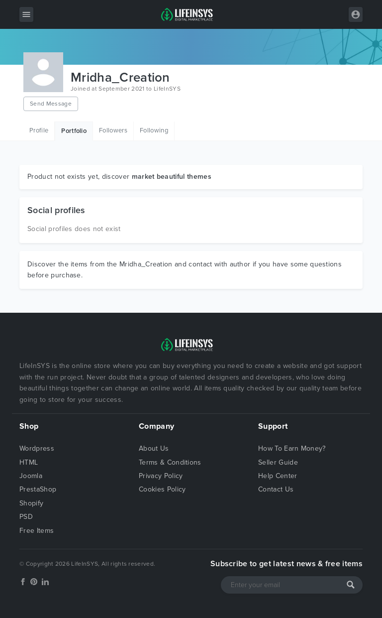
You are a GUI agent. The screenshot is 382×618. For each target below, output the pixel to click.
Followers (113, 130)
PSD (26, 516)
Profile (38, 130)
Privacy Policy (161, 476)
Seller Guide (278, 462)
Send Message (51, 103)
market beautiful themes (171, 176)
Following (154, 130)
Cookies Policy (162, 489)
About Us (154, 448)
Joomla (30, 476)
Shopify (31, 503)
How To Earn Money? (292, 448)
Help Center (277, 476)
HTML (28, 462)
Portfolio (74, 131)
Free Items (36, 530)
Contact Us (275, 489)
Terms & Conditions (170, 462)
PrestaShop (37, 489)
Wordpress (36, 448)
